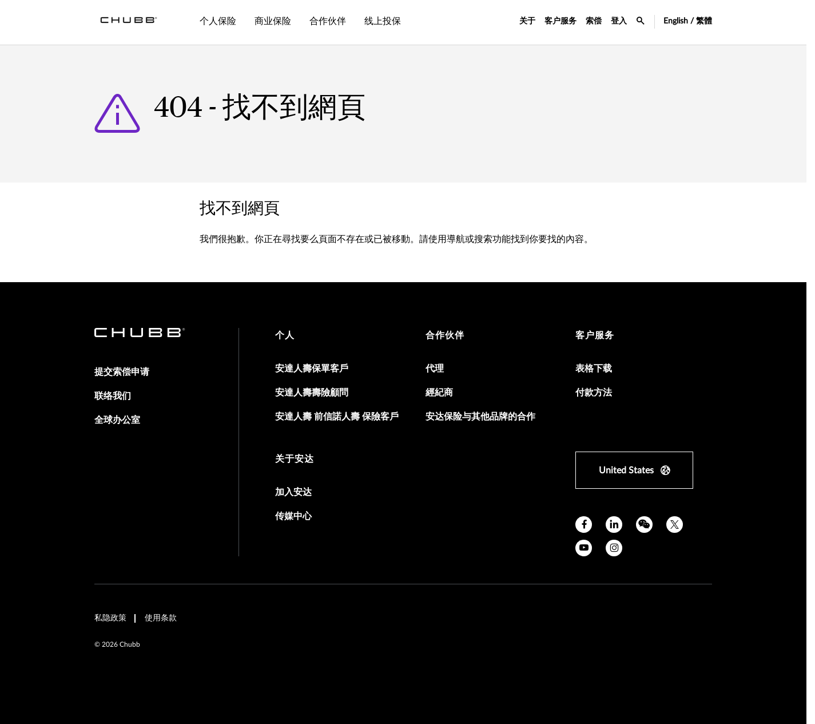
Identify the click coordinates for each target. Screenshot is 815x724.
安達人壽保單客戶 (311, 368)
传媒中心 (293, 516)
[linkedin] (614, 524)
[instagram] (614, 548)
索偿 (594, 21)
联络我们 (112, 396)
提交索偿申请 (121, 372)
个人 (285, 335)
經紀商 (439, 392)
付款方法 (593, 392)
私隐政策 (110, 618)
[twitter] (674, 524)
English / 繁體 (687, 21)
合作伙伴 (445, 335)
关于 (527, 21)
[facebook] (583, 524)
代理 (435, 368)
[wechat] (644, 524)
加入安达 (293, 492)
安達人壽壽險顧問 (311, 392)
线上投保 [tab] (382, 21)
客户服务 (560, 21)
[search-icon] (640, 22)
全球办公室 (117, 420)
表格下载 (593, 368)
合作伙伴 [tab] (327, 21)
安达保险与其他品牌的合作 (480, 416)
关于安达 (294, 459)
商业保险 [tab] (273, 21)
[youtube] (583, 548)
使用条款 (161, 618)
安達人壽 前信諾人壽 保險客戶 (337, 416)
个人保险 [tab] (218, 21)
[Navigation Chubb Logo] (128, 22)
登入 (619, 21)
